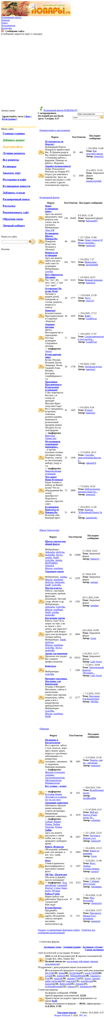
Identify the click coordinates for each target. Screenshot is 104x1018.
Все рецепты (11, 159)
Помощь (5, 20)
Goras (93, 638)
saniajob (58, 978)
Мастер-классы (53, 588)
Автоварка (96, 886)
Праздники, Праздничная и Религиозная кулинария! (53, 386)
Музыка (56, 890)
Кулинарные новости (16, 186)
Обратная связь (13, 219)
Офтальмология (53, 780)
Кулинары (9, 166)
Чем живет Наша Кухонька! (54, 478)
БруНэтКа (74, 973)
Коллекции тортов (55, 618)
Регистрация (9, 119)
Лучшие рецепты (14, 153)
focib (54, 1001)
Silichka (94, 701)
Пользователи (8, 25)
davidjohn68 (92, 264)
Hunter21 (94, 559)
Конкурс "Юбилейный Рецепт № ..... (90, 512)
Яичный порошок (94, 280)
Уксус (88, 298)
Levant (48, 975)
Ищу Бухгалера (89, 899)
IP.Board (66, 1015)
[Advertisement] (51, 72)
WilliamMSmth (77, 975)
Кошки (57, 821)
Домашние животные (56, 802)
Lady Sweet (96, 661)
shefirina (60, 552)
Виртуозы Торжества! (51, 437)
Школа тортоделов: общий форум (55, 542)
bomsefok (49, 984)
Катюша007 (92, 221)
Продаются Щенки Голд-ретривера (92, 916)
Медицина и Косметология (52, 741)
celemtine (95, 820)
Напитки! (50, 310)
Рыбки (56, 824)
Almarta (79, 984)
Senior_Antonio (92, 978)
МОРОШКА (51, 563)
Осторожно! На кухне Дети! (53, 289)
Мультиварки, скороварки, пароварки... (53, 444)
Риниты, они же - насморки (93, 761)
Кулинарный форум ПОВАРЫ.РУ (61, 110)
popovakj (70, 981)
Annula (58, 560)
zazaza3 (95, 871)
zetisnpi (94, 582)
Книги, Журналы (54, 846)
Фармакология (52, 783)
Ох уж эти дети (53, 799)
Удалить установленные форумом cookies (59, 930)
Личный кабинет (14, 225)
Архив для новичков (56, 653)
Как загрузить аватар (94, 152)
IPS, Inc (83, 1015)
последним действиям (78, 961)
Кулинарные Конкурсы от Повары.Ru (52, 510)
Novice (59, 555)
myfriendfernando (53, 986)
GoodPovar (91, 318)
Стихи (57, 888)
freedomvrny (86, 986)
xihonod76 (91, 463)
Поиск (4, 23)
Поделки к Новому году (91, 836)
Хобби (48, 830)
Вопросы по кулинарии (51, 254)
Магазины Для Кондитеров (91, 697)
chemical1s (96, 903)
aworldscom (86, 981)
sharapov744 (73, 978)
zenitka (48, 557)
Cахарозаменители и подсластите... (91, 337)
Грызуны (49, 827)
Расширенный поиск (16, 199)
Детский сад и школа (55, 797)
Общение (44, 728)
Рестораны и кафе (14, 179)
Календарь (6, 28)
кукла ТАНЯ (91, 973)
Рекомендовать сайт (16, 212)
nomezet (61, 975)
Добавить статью (14, 192)
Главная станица (14, 133)
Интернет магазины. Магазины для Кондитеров (56, 681)
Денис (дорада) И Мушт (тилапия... (90, 241)
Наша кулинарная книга (51, 209)
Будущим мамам (53, 794)
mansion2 (98, 156)
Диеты (48, 351)
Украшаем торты (54, 571)
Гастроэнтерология (54, 777)
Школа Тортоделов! (49, 530)
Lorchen (49, 271)
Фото (48, 860)
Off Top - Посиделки (56, 874)
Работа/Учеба (52, 894)
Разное (58, 827)
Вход (27, 116)
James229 (95, 841)
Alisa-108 (49, 230)
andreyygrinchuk (53, 981)
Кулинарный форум (49, 197)
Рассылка (9, 205)
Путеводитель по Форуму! (54, 142)
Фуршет (89, 410)
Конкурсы (50, 666)
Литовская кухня (93, 366)
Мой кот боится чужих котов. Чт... (90, 815)
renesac (71, 986)
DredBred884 (89, 798)
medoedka (50, 555)
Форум (57, 1015)
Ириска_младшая (54, 568)
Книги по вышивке (91, 852)
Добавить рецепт (14, 140)
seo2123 (90, 300)
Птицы (48, 824)
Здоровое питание (50, 325)
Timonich (49, 565)
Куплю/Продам (53, 907)
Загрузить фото (13, 146)
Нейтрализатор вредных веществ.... (89, 490)
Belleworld (65, 984)
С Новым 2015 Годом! (91, 882)
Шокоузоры (91, 262)
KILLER (49, 973)
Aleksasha (50, 552)
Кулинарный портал (11, 17)
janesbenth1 (91, 517)
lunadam (94, 605)
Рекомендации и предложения (55, 130)
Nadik (56, 557)
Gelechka (49, 560)
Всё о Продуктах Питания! (54, 276)
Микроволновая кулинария (53, 472)
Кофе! (88, 316)
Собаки (49, 821)
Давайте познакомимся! (58, 166)
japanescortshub (93, 181)
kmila (61, 973)
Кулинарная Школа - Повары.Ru (51, 236)
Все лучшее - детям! (56, 786)
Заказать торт (12, 173)
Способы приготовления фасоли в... (89, 458)
